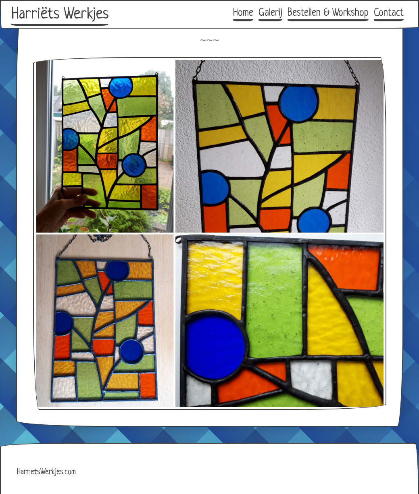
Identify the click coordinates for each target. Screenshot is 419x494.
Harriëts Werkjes (59, 14)
